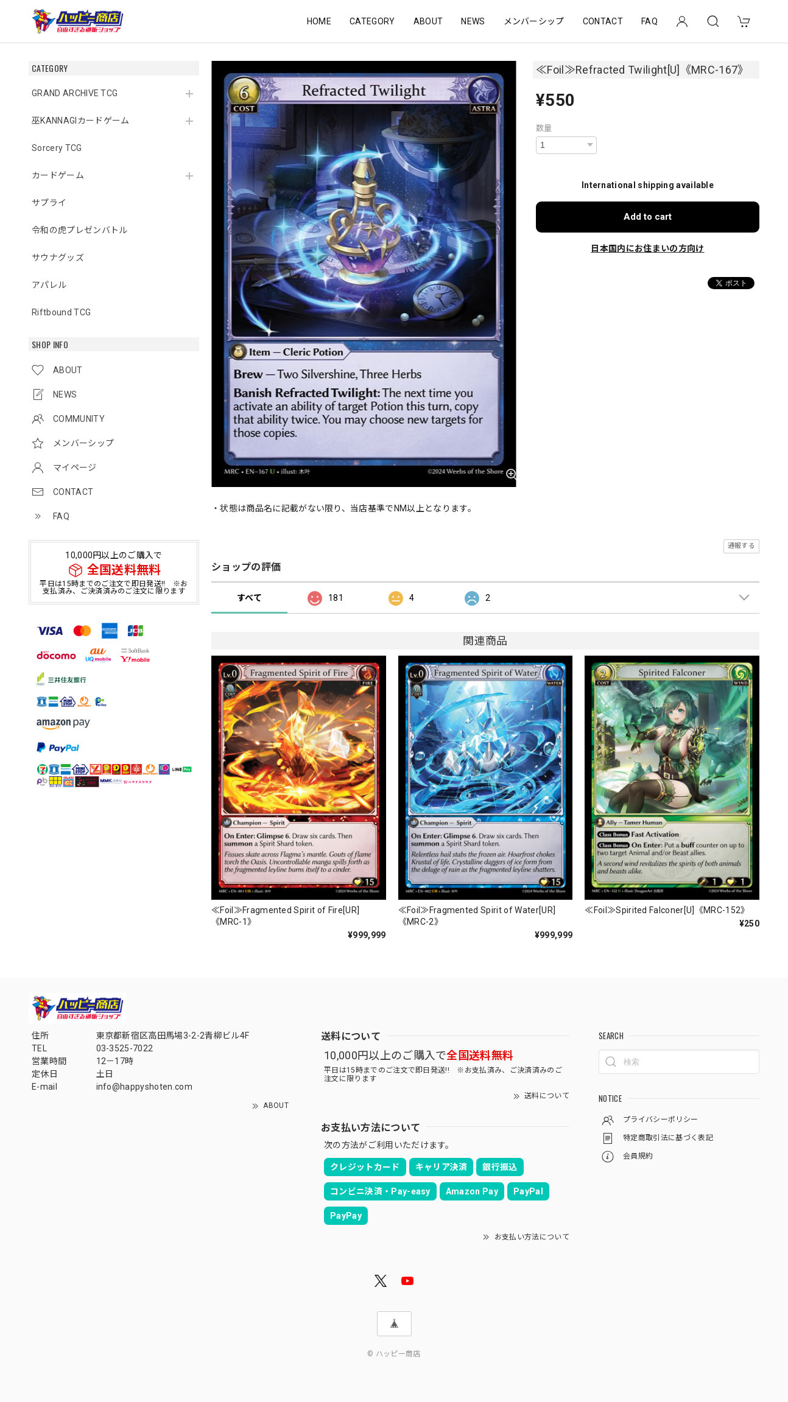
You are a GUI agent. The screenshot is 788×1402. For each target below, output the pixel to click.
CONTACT (603, 21)
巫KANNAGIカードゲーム (80, 120)
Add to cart (648, 216)
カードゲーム (58, 175)
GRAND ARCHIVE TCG (75, 93)
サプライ (49, 203)
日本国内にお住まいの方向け (647, 248)
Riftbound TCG (61, 312)
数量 (544, 128)
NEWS (473, 21)
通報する (741, 546)
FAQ (649, 21)
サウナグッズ (58, 257)
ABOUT (428, 21)
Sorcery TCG (57, 148)
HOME (319, 21)
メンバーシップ (534, 21)
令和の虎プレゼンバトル (80, 230)
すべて (249, 598)
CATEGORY (372, 21)
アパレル (49, 285)
